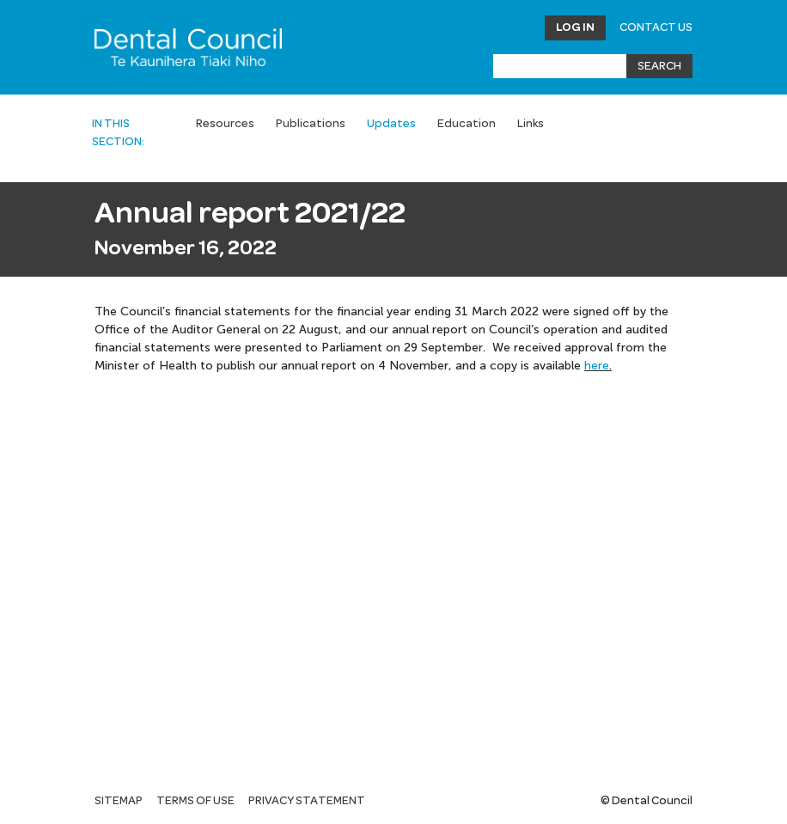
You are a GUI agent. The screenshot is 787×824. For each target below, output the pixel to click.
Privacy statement (306, 801)
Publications (310, 124)
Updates (391, 124)
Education (466, 124)
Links (530, 124)
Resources (225, 124)
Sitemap (119, 801)
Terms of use (195, 801)
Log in (575, 27)
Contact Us (655, 27)
